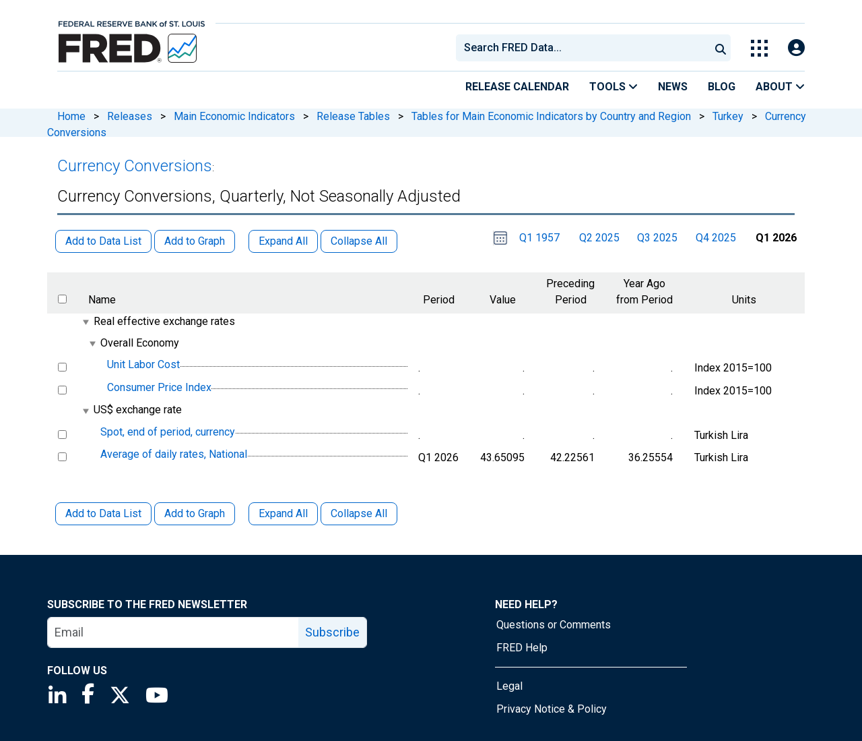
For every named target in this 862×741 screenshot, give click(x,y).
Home (71, 116)
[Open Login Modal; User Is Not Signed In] (796, 48)
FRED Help (522, 647)
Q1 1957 (539, 237)
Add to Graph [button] (194, 241)
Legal (509, 686)
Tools (613, 86)
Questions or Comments (553, 624)
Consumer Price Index (159, 387)
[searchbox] (585, 47)
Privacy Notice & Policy (551, 709)
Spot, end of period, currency (167, 431)
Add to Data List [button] (103, 241)
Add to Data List (103, 513)
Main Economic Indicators (234, 116)
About (780, 86)
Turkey (727, 116)
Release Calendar (517, 86)
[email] (173, 632)
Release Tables (353, 116)
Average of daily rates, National (173, 454)
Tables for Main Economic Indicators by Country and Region (551, 116)
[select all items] (62, 299)
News (673, 86)
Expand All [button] (283, 241)
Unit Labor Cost (143, 364)
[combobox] (582, 47)
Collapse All (359, 513)
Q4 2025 (716, 237)
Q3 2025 (657, 237)
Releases (129, 116)
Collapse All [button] (359, 241)
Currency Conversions (134, 165)
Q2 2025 (599, 237)
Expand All (283, 513)
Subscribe (332, 632)
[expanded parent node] (85, 322)
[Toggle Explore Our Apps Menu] (759, 48)
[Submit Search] (720, 47)
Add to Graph (194, 513)
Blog (721, 86)
